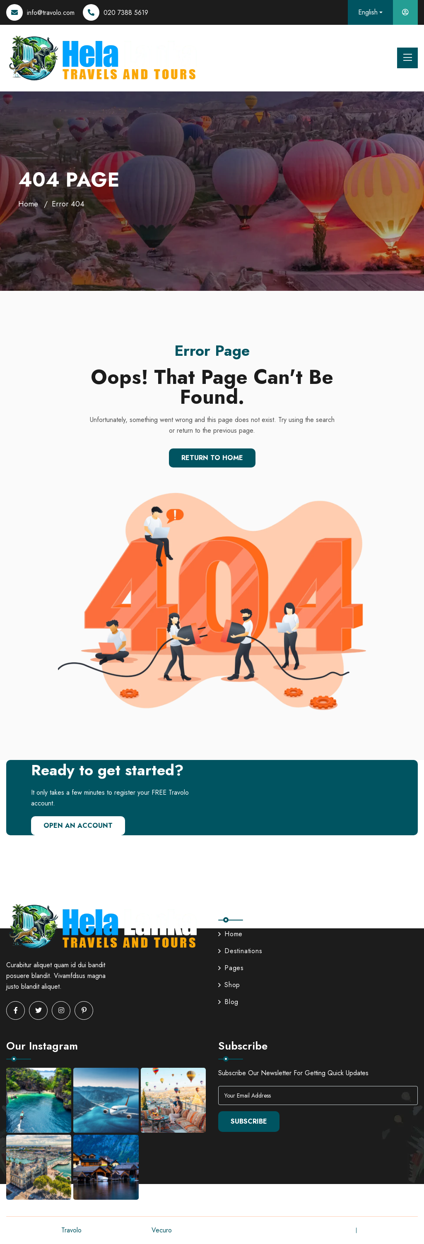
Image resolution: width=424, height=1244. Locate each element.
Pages (231, 968)
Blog (228, 1002)
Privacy (339, 1230)
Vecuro (162, 1230)
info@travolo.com (51, 12)
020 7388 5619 (126, 12)
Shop (229, 985)
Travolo (71, 1230)
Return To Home (212, 458)
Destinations (240, 951)
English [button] (368, 12)
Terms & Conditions (391, 1230)
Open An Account (78, 825)
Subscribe (249, 1121)
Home (28, 204)
